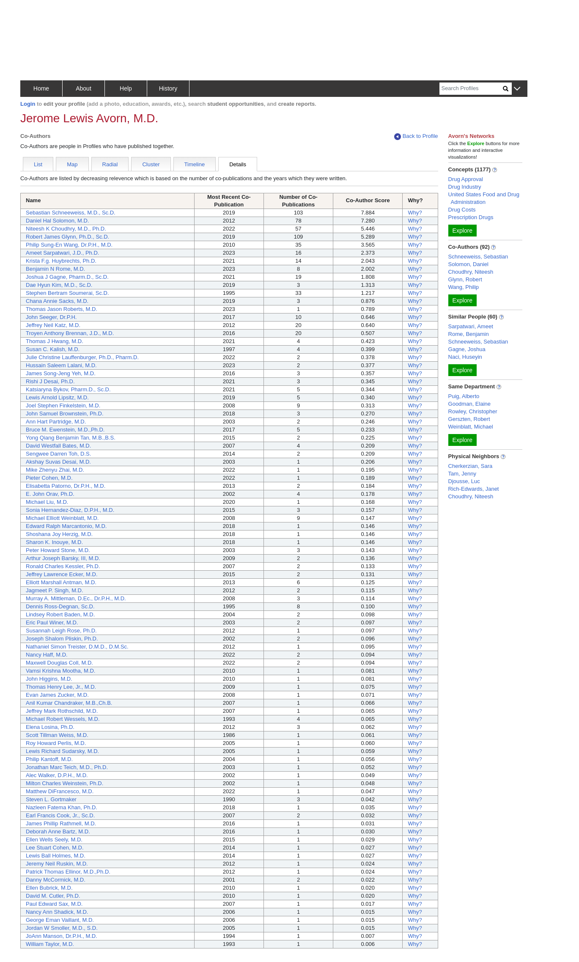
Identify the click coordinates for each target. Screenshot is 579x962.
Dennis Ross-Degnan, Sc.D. (60, 606)
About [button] (83, 88)
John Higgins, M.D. (49, 679)
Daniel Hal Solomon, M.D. (57, 220)
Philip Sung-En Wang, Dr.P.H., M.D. (69, 245)
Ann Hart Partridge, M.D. (56, 421)
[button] (517, 89)
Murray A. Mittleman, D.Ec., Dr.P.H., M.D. (76, 598)
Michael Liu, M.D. (47, 502)
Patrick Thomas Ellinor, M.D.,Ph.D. (68, 872)
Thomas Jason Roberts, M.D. (61, 309)
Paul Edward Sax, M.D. (54, 904)
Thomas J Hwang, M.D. (54, 341)
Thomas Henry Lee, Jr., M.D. (61, 687)
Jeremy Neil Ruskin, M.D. (57, 863)
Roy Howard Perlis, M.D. (56, 743)
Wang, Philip (463, 287)
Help (126, 88)
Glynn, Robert (465, 279)
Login (27, 104)
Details (237, 164)
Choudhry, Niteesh (471, 272)
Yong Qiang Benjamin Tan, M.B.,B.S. (70, 437)
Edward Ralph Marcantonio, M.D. (66, 526)
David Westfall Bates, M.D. (58, 446)
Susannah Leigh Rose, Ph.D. (61, 630)
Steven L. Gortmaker (51, 799)
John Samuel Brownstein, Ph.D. (65, 413)
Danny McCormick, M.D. (55, 880)
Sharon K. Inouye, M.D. (54, 542)
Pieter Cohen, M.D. (49, 478)
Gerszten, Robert (469, 419)
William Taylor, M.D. (50, 944)
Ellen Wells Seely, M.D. (54, 839)
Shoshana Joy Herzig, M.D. (59, 534)
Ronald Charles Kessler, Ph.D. (63, 566)
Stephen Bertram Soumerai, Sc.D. (67, 293)
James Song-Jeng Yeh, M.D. (61, 373)
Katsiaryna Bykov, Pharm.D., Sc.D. (68, 389)
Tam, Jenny (462, 473)
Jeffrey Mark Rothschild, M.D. (62, 711)
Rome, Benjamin (468, 334)
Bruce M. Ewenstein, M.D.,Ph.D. (65, 429)
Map (72, 164)
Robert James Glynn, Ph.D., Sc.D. (67, 237)
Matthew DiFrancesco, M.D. (59, 791)
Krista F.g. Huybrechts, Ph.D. (61, 261)
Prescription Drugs (471, 217)
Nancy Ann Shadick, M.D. (57, 912)
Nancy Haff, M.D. (47, 654)
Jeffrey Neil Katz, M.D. (53, 325)
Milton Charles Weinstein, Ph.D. (64, 783)
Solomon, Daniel (468, 264)
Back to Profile (416, 136)
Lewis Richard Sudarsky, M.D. (62, 751)
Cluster (150, 164)
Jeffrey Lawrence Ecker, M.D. (62, 574)
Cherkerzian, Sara (470, 466)
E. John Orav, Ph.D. (50, 494)
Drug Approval (465, 179)
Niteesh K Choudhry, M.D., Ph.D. (66, 228)
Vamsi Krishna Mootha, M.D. (60, 671)
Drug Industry (464, 187)
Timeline (194, 164)
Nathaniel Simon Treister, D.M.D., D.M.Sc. (77, 646)
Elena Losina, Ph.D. (50, 727)
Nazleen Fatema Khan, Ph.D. (61, 807)
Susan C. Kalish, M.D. (53, 349)
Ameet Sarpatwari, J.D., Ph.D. (62, 253)
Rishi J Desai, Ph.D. (50, 381)
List (38, 164)
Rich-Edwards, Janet (473, 489)
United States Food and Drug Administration (483, 198)
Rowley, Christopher (472, 411)
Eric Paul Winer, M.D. (52, 622)
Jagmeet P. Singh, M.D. (54, 590)
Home (41, 88)
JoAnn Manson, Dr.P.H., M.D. (61, 936)
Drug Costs (462, 209)
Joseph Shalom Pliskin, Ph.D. (62, 638)
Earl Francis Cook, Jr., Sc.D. (60, 815)
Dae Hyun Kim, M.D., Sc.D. (59, 285)
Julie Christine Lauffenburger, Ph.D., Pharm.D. (82, 357)
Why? (415, 212)
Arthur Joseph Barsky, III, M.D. (63, 558)
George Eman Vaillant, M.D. (60, 920)
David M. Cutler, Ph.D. (53, 896)
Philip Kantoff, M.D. (49, 759)
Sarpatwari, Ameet (470, 326)
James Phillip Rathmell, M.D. (61, 823)
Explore (462, 230)
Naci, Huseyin (465, 357)
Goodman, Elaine (469, 404)
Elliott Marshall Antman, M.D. (61, 582)
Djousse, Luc (464, 481)
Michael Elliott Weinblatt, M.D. (62, 518)
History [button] (168, 88)
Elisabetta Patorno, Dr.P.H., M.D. (65, 486)
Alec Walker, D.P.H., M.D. (57, 775)
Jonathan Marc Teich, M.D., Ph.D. (67, 767)
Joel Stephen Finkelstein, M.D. (63, 405)
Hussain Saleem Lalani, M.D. (61, 365)
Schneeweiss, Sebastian (478, 256)
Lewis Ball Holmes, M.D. (55, 855)
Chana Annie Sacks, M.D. (57, 301)
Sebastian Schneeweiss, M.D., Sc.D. (70, 212)
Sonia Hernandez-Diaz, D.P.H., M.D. (70, 510)
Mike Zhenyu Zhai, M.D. (55, 470)
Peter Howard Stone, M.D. (58, 550)
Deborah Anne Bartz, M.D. (58, 831)
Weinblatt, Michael (470, 426)
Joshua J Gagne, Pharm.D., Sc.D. (67, 277)
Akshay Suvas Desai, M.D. (58, 462)
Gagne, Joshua (467, 349)
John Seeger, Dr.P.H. (51, 317)
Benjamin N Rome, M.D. (55, 269)
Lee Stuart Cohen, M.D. (55, 847)
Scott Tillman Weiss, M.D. (57, 735)
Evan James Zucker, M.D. (57, 695)
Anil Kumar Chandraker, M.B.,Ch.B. (69, 703)
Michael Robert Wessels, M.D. (63, 719)
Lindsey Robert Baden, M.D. (60, 614)
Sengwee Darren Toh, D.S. (58, 454)
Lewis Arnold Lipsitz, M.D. (57, 397)
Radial (110, 164)
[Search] (471, 88)
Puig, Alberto (464, 396)
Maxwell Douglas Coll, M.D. (59, 663)
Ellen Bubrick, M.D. (49, 888)
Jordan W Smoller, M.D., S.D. (62, 928)
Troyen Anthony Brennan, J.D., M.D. (70, 333)
